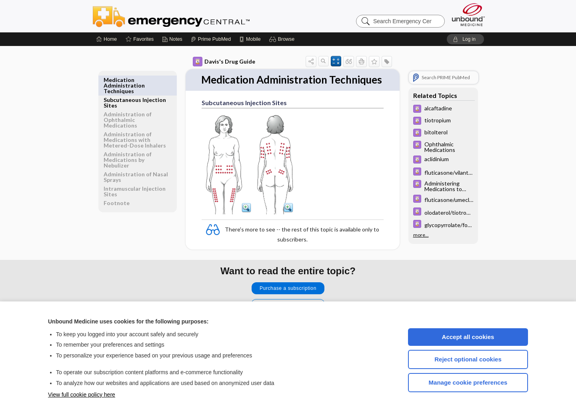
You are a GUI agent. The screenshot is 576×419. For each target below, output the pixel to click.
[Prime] (211, 39)
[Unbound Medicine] (468, 14)
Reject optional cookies (468, 359)
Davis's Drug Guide (224, 61)
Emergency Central (192, 16)
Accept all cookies (468, 336)
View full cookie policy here (81, 394)
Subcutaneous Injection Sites (135, 82)
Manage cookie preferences (468, 382)
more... (421, 235)
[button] (283, 39)
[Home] (106, 39)
